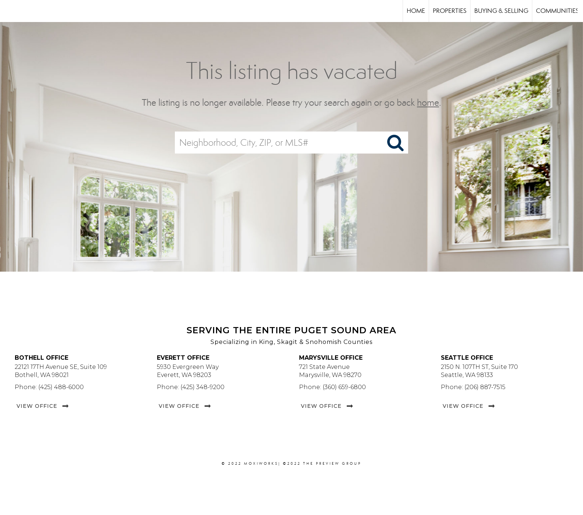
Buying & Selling (501, 11)
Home (416, 11)
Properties (450, 11)
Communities (557, 11)
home (428, 102)
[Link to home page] (9, 11)
